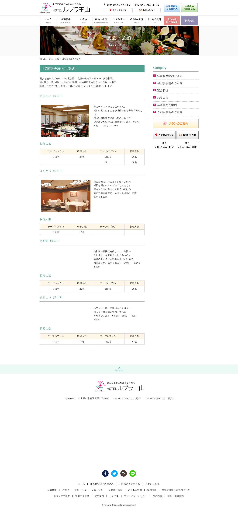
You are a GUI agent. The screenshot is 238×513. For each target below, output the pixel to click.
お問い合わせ (152, 484)
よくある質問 (135, 490)
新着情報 (52, 490)
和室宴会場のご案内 (170, 83)
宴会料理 (163, 90)
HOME (43, 59)
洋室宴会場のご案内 (170, 75)
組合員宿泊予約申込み (102, 484)
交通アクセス (82, 496)
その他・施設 (115, 490)
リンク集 (114, 496)
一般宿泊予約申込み (129, 484)
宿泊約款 (157, 496)
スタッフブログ (62, 496)
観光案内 (99, 496)
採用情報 (152, 490)
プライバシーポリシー (135, 496)
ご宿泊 (65, 490)
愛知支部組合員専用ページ (176, 490)
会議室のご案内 (167, 105)
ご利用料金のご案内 (170, 112)
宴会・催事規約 (175, 496)
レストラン (97, 490)
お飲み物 (163, 97)
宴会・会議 (54, 59)
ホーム (81, 484)
